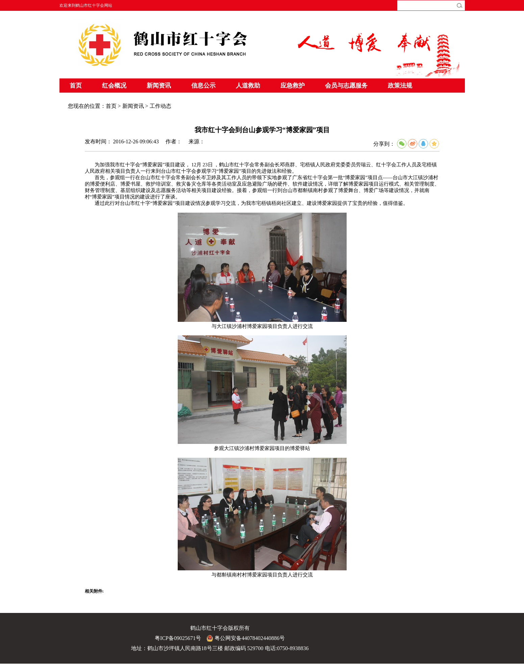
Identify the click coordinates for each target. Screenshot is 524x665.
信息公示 (203, 85)
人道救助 (248, 85)
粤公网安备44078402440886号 (245, 638)
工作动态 (160, 106)
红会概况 (114, 85)
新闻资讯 (159, 85)
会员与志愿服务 (346, 85)
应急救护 (292, 85)
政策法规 (400, 85)
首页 (76, 85)
